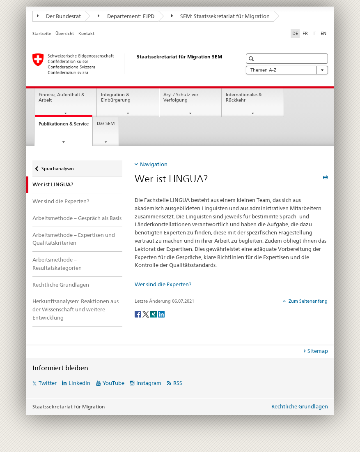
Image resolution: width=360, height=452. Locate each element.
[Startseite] (128, 63)
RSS (177, 383)
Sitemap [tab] (317, 351)
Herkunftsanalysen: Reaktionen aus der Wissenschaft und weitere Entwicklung (75, 309)
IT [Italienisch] (315, 33)
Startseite (41, 33)
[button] (252, 58)
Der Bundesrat (59, 16)
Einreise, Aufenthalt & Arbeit (62, 97)
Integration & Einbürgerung (116, 97)
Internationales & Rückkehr (244, 97)
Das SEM (106, 123)
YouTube (113, 383)
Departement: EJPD (126, 16)
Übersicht (64, 33)
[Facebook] (138, 314)
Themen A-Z (286, 70)
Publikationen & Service (65, 126)
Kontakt (86, 33)
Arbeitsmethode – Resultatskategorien (57, 263)
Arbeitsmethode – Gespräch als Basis (77, 218)
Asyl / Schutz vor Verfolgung (180, 97)
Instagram (148, 383)
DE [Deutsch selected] (295, 33)
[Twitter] (146, 314)
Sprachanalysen (57, 166)
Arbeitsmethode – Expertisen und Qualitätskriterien (73, 239)
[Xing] (154, 314)
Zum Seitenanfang (307, 301)
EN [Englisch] (323, 33)
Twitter (48, 383)
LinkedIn (79, 383)
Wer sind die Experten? (60, 201)
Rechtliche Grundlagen (60, 284)
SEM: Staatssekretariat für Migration (220, 16)
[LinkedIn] (161, 314)
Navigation (153, 164)
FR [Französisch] (305, 33)
